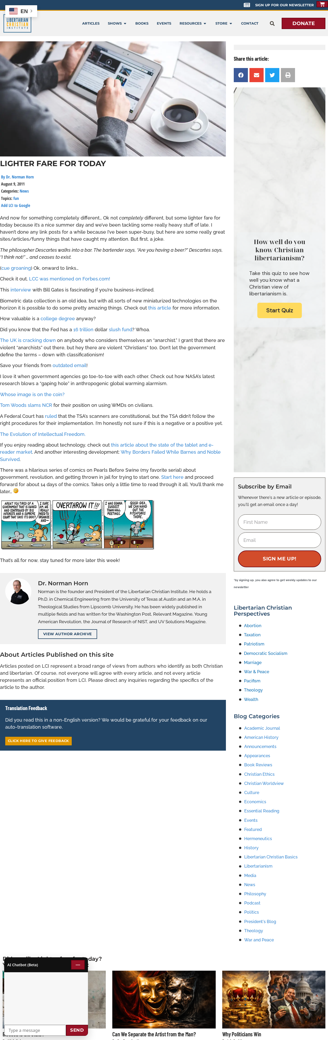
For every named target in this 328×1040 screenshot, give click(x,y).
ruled (51, 416)
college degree (58, 318)
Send (77, 1030)
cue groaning (16, 268)
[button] (272, 23)
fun (16, 198)
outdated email (69, 365)
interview (20, 290)
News (24, 191)
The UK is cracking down (28, 340)
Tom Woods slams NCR (26, 405)
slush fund (120, 329)
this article (159, 308)
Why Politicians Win (241, 1034)
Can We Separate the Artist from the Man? (154, 1034)
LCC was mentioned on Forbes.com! (69, 279)
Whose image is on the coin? (32, 394)
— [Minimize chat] (78, 964)
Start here (172, 477)
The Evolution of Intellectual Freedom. (43, 434)
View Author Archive (67, 634)
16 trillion (83, 329)
